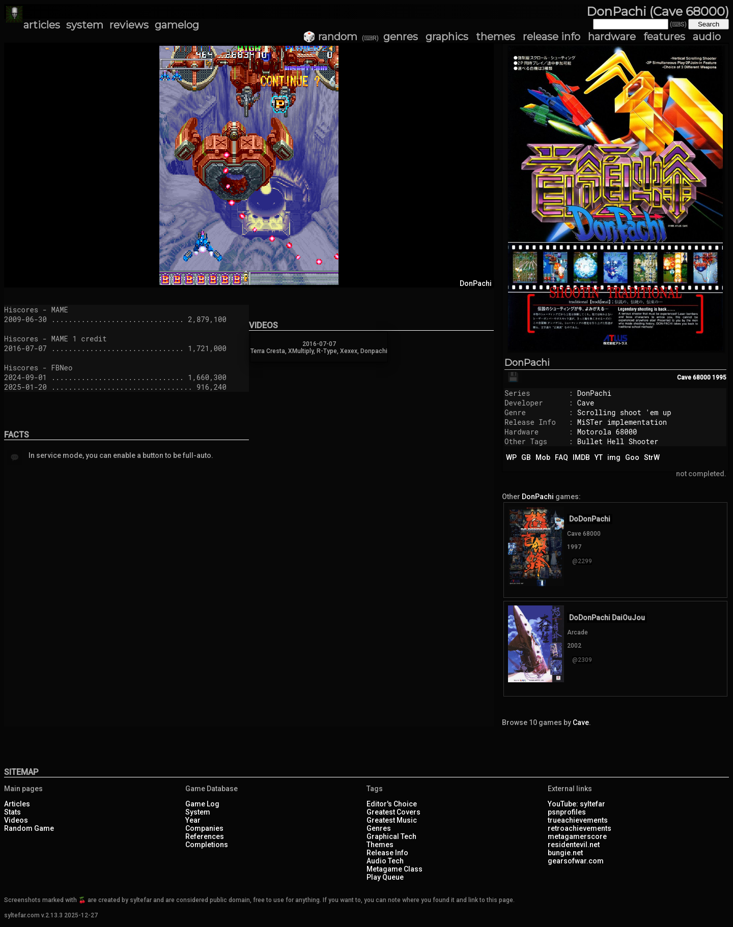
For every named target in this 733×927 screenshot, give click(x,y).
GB (526, 457)
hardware (612, 37)
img (614, 457)
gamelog (177, 25)
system (84, 25)
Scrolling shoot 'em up (624, 412)
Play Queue (385, 877)
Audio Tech (385, 861)
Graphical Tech (391, 836)
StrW (652, 457)
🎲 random (330, 37)
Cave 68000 (694, 377)
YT (599, 457)
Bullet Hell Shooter (618, 441)
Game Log (202, 804)
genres (400, 37)
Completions (206, 845)
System (197, 812)
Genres (378, 828)
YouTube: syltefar (576, 804)
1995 (719, 377)
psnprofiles (567, 812)
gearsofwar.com (576, 861)
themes (495, 37)
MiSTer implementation (622, 422)
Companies (204, 828)
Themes (379, 845)
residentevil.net (574, 845)
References (204, 836)
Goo (632, 457)
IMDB (581, 457)
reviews (129, 25)
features (664, 37)
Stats (12, 812)
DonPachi (527, 362)
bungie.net (565, 853)
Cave (586, 403)
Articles (17, 804)
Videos (16, 820)
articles (41, 25)
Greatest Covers (393, 812)
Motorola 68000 (607, 432)
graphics (447, 37)
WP (511, 457)
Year (193, 820)
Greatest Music (391, 820)
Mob (542, 457)
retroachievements (579, 828)
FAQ (561, 457)
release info (551, 37)
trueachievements (578, 820)
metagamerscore (577, 836)
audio (707, 37)
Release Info (387, 853)
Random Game (29, 828)
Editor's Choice (391, 804)
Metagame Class (394, 869)
